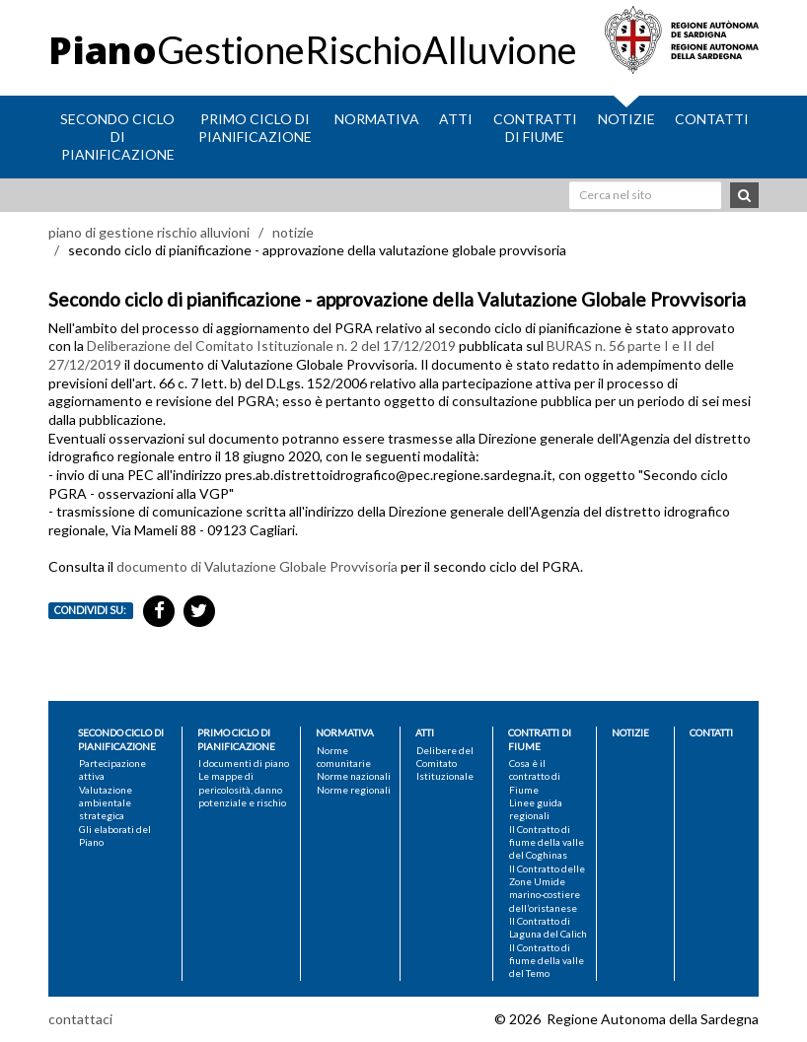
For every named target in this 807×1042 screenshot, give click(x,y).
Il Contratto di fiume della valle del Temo (546, 960)
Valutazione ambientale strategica (105, 803)
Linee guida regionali (535, 809)
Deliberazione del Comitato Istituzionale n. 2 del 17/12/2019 (271, 345)
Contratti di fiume (535, 127)
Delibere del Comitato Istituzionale (445, 763)
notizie (293, 232)
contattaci (80, 1018)
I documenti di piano (243, 763)
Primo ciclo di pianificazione (255, 127)
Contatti (712, 118)
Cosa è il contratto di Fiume (534, 776)
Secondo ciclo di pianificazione (117, 136)
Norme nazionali (354, 776)
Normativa (376, 118)
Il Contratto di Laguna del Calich (548, 927)
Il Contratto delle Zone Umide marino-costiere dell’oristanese (547, 888)
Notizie (626, 118)
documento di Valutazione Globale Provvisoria (257, 566)
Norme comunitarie (344, 756)
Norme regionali (354, 790)
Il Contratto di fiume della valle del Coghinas (546, 842)
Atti (456, 118)
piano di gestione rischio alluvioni (149, 232)
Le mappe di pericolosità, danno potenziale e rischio (242, 789)
